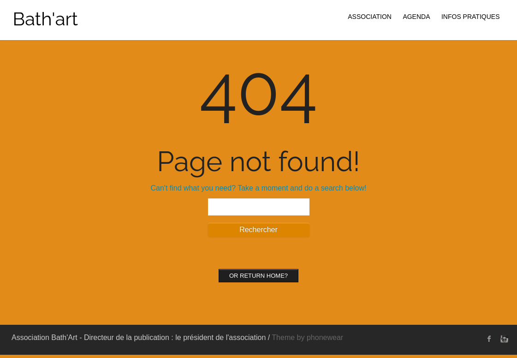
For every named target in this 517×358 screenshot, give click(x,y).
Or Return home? (258, 275)
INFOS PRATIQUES (470, 16)
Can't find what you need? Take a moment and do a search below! (259, 188)
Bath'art (45, 19)
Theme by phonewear (307, 337)
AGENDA (416, 16)
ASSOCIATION (370, 16)
